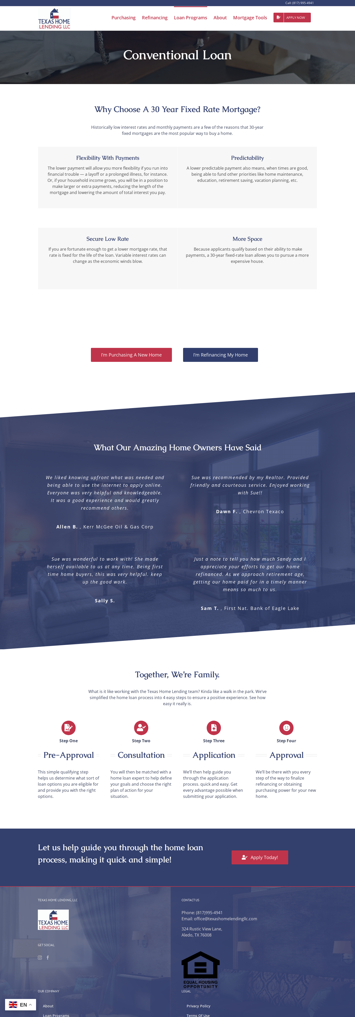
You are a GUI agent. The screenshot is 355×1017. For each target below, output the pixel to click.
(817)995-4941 (209, 912)
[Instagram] (40, 958)
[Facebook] (48, 958)
